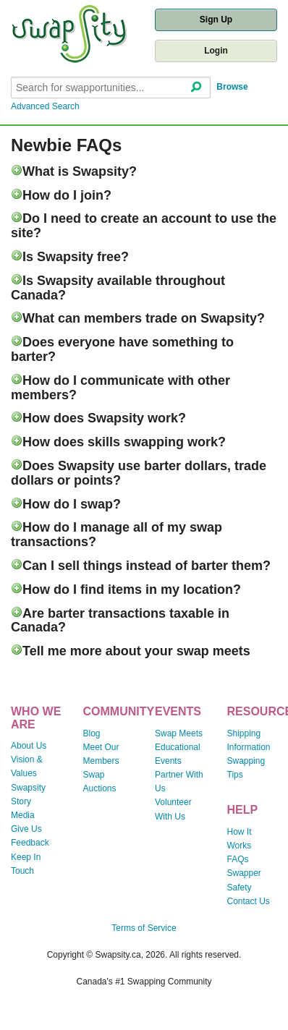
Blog (92, 733)
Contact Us (248, 901)
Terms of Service (143, 928)
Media (23, 815)
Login (216, 51)
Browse (231, 87)
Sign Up (216, 19)
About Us (28, 746)
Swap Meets (179, 733)
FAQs (238, 859)
